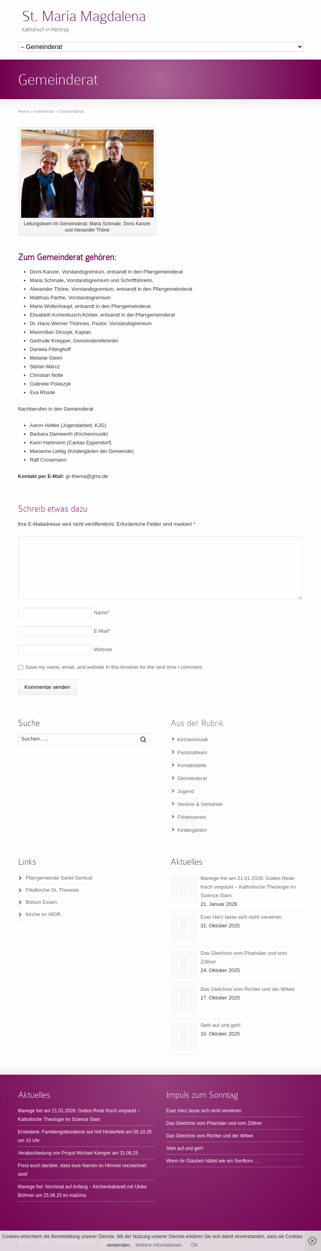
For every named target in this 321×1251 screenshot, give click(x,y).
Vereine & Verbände (200, 804)
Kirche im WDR (43, 914)
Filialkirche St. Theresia (52, 890)
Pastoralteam (193, 752)
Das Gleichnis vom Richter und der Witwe (248, 989)
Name (102, 613)
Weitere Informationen (159, 1245)
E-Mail (102, 631)
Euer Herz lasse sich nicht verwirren (241, 917)
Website (103, 649)
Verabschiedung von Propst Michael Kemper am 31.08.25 (78, 1153)
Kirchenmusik (193, 739)
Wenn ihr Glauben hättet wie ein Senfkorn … (212, 1161)
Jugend (186, 791)
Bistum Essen (41, 902)
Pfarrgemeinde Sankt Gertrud (59, 878)
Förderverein (192, 817)
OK (194, 1245)
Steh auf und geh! (221, 1025)
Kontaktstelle (192, 765)
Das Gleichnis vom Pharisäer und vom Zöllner (214, 1123)
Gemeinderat (192, 778)
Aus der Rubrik (197, 723)
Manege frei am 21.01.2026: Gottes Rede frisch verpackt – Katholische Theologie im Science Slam (248, 886)
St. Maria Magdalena (84, 16)
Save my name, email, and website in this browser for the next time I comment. (114, 667)
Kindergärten (192, 830)
